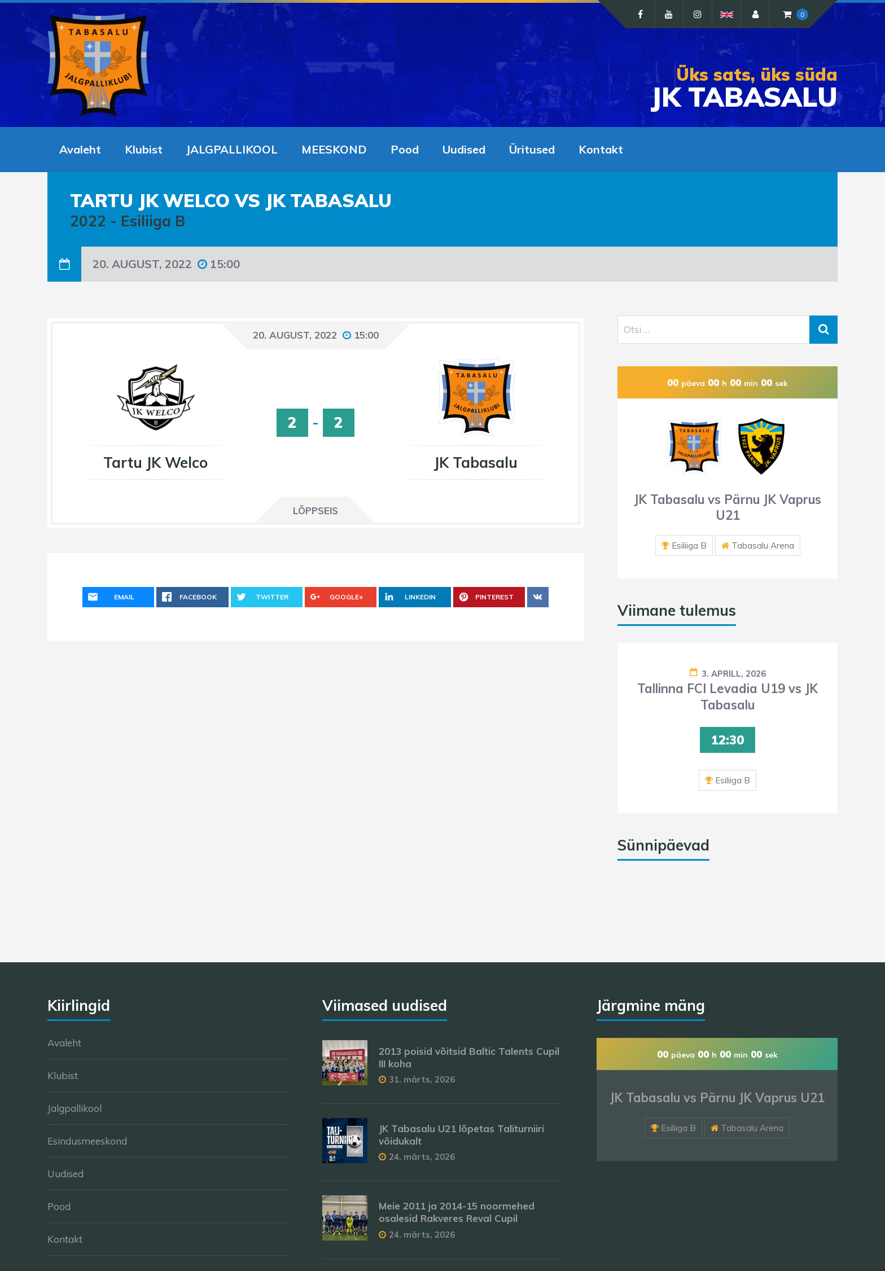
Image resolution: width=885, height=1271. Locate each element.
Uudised (463, 149)
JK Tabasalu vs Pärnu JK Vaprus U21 (727, 508)
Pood (405, 149)
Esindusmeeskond (87, 1141)
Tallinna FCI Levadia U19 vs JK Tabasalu (727, 697)
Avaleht (80, 149)
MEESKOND (334, 149)
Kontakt (601, 149)
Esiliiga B (689, 545)
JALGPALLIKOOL (232, 149)
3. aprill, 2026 (734, 673)
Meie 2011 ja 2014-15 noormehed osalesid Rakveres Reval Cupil (456, 1212)
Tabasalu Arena (762, 545)
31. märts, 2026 (422, 1079)
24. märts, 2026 (422, 1156)
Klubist (144, 149)
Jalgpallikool (74, 1108)
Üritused (532, 149)
